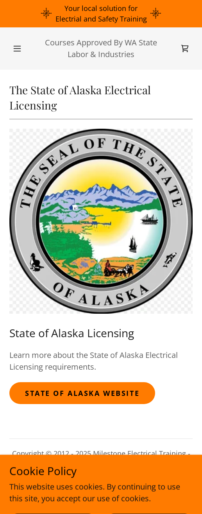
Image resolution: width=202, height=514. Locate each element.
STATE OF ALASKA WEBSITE (82, 393)
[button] (17, 48)
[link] (185, 48)
